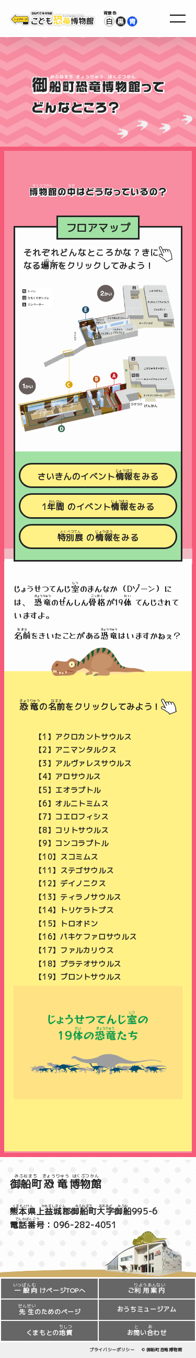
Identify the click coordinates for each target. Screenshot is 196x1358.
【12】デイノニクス (70, 883)
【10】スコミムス (66, 857)
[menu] (177, 18)
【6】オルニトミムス (71, 803)
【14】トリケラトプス (73, 910)
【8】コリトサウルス (71, 830)
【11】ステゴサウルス (73, 870)
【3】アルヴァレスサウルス (82, 763)
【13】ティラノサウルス (77, 897)
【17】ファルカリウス (73, 950)
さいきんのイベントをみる (98, 475)
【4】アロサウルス (67, 776)
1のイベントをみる (98, 506)
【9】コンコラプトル (71, 843)
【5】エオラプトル (67, 790)
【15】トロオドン (66, 923)
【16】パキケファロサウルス (85, 937)
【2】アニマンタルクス (75, 750)
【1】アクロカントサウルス (82, 737)
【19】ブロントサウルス (77, 977)
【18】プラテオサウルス (77, 964)
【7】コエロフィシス (71, 816)
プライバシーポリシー (111, 1350)
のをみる (98, 536)
